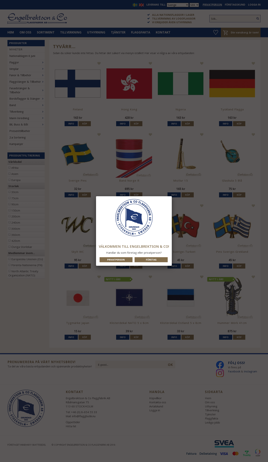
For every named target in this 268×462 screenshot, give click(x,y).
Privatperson (116, 259)
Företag (151, 259)
